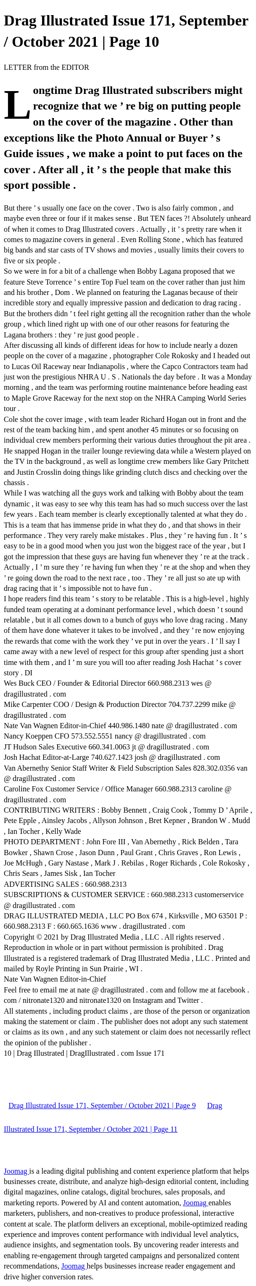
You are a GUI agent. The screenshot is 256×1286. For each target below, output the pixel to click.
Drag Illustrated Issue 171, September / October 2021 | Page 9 (102, 1105)
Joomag (16, 1171)
